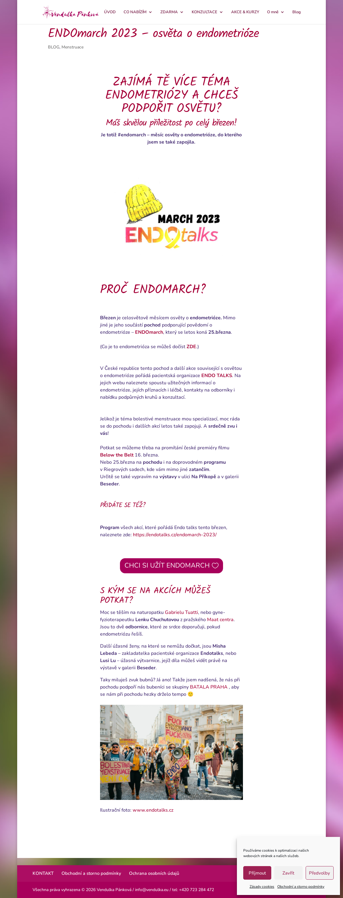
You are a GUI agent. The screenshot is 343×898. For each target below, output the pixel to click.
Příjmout (257, 873)
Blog (296, 12)
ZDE (191, 346)
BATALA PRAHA (209, 687)
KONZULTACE (204, 12)
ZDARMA (169, 12)
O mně (272, 12)
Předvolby (319, 873)
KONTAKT (43, 873)
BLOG (53, 47)
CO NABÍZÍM (135, 12)
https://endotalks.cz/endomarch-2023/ (175, 534)
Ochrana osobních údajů (154, 873)
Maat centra (220, 619)
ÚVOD (110, 12)
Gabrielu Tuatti (181, 612)
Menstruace (72, 47)
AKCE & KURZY (245, 12)
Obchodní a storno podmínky (300, 886)
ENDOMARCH (166, 290)
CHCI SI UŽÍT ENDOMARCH (167, 565)
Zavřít (288, 873)
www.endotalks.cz (153, 810)
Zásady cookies (262, 886)
